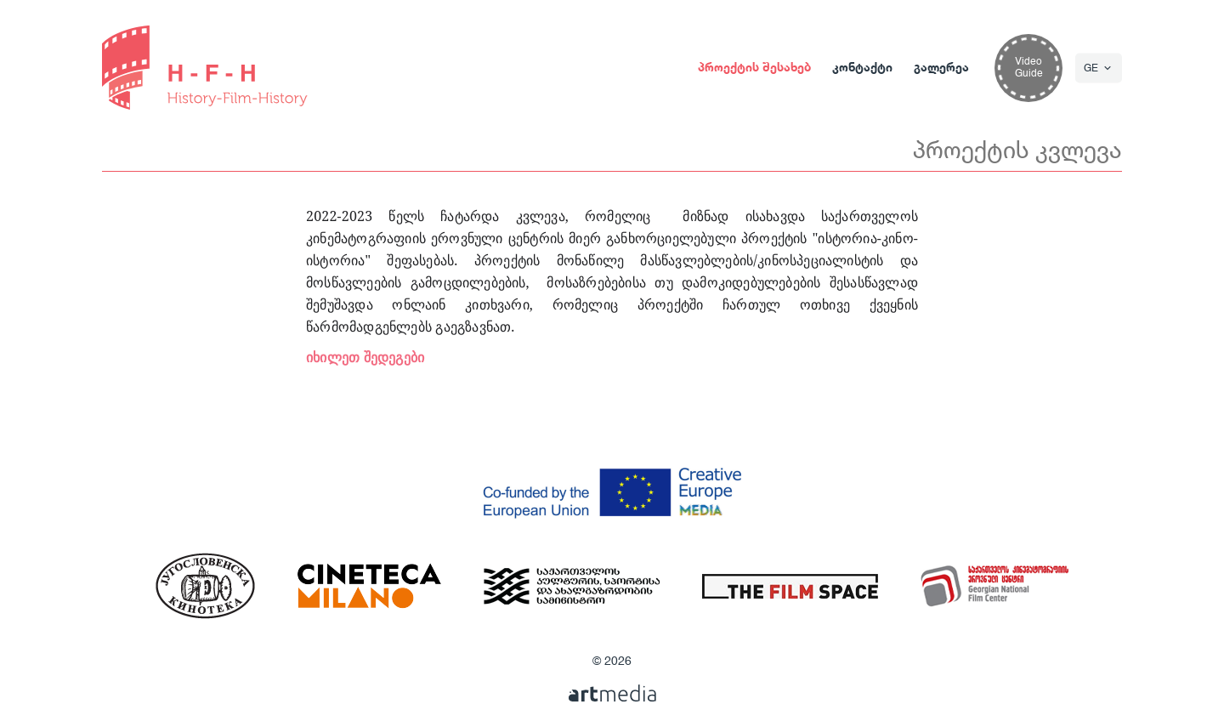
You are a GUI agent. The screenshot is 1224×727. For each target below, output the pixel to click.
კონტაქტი (862, 68)
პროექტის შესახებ (754, 68)
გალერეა (941, 68)
